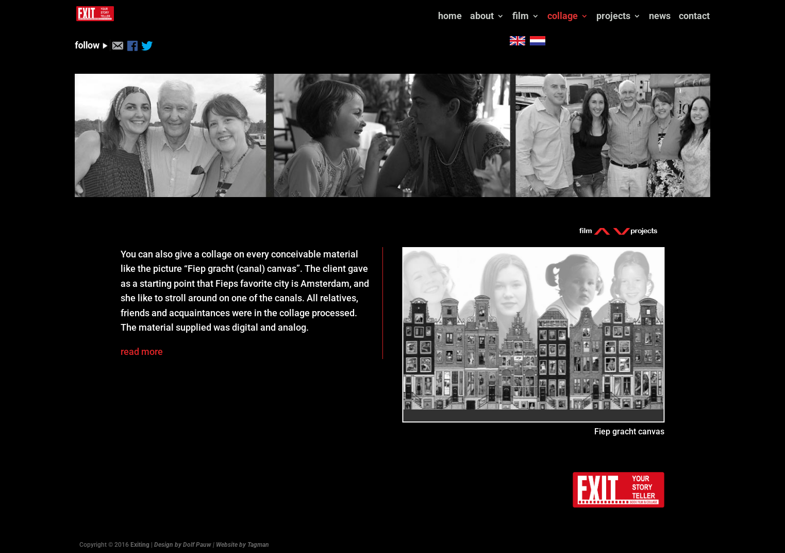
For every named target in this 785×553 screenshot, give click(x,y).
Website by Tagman (242, 540)
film (354, 12)
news (495, 12)
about (315, 12)
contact (529, 12)
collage (396, 12)
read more (142, 346)
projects (448, 12)
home (282, 12)
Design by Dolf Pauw (182, 540)
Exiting (139, 540)
